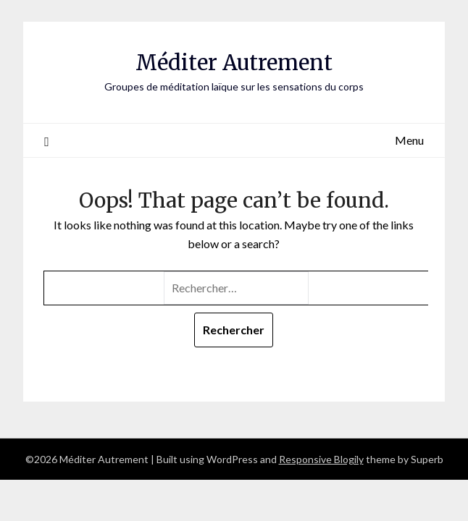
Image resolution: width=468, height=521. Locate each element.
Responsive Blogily (321, 459)
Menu (409, 140)
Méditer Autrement (234, 62)
